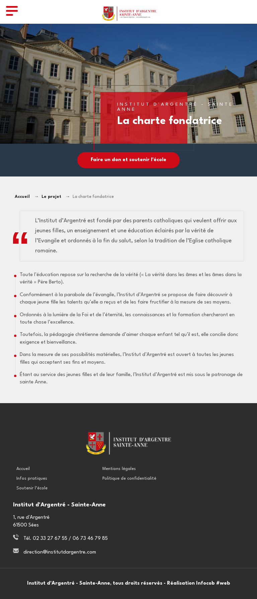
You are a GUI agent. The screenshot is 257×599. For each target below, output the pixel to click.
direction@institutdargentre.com (59, 552)
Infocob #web (213, 583)
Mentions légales (119, 469)
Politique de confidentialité (129, 478)
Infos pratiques (31, 478)
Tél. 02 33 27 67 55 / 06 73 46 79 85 (65, 538)
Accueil (22, 197)
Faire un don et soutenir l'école (128, 159)
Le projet (51, 197)
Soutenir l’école (32, 488)
